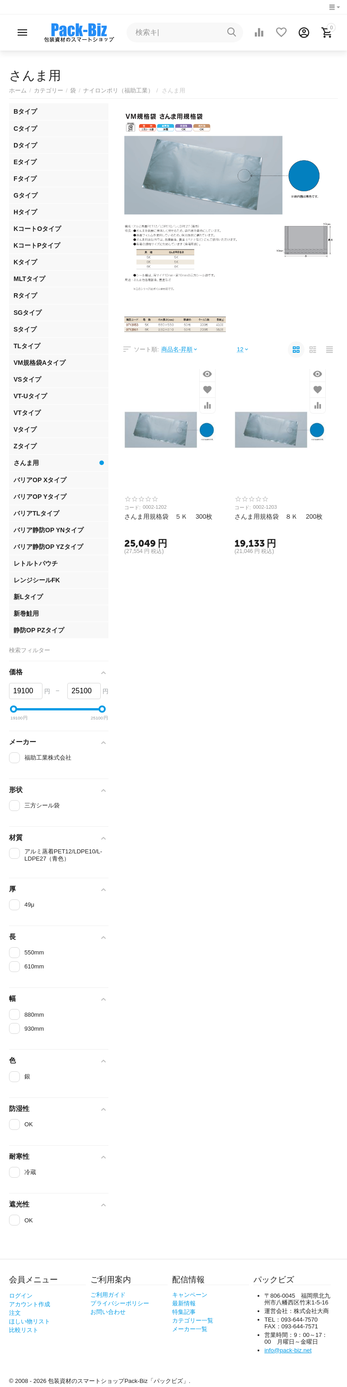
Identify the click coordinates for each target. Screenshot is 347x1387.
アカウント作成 (29, 1304)
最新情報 (184, 1303)
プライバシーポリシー (119, 1303)
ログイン (21, 1295)
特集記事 (184, 1312)
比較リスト (23, 1330)
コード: (132, 507)
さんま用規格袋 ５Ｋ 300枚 (168, 516)
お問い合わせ (108, 1312)
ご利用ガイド (108, 1294)
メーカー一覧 (189, 1329)
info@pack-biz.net (287, 1350)
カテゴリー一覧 (192, 1320)
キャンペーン (189, 1294)
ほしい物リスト (29, 1321)
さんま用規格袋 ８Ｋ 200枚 (278, 516)
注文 (15, 1312)
